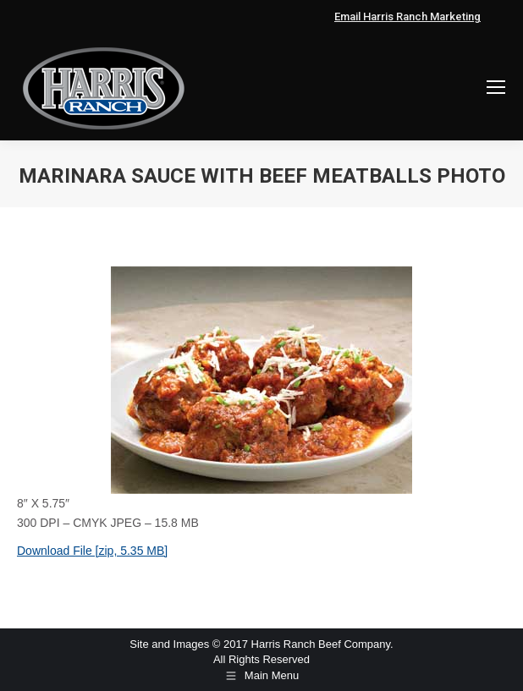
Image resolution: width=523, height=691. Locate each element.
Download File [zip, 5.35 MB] (92, 550)
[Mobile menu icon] (496, 87)
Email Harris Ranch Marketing (407, 16)
